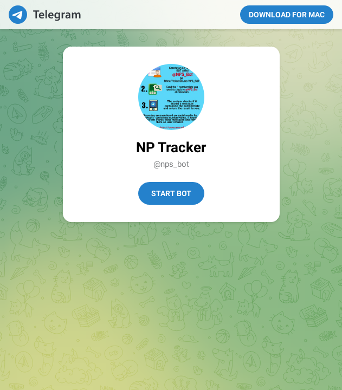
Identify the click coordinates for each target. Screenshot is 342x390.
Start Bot (171, 193)
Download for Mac (287, 14)
